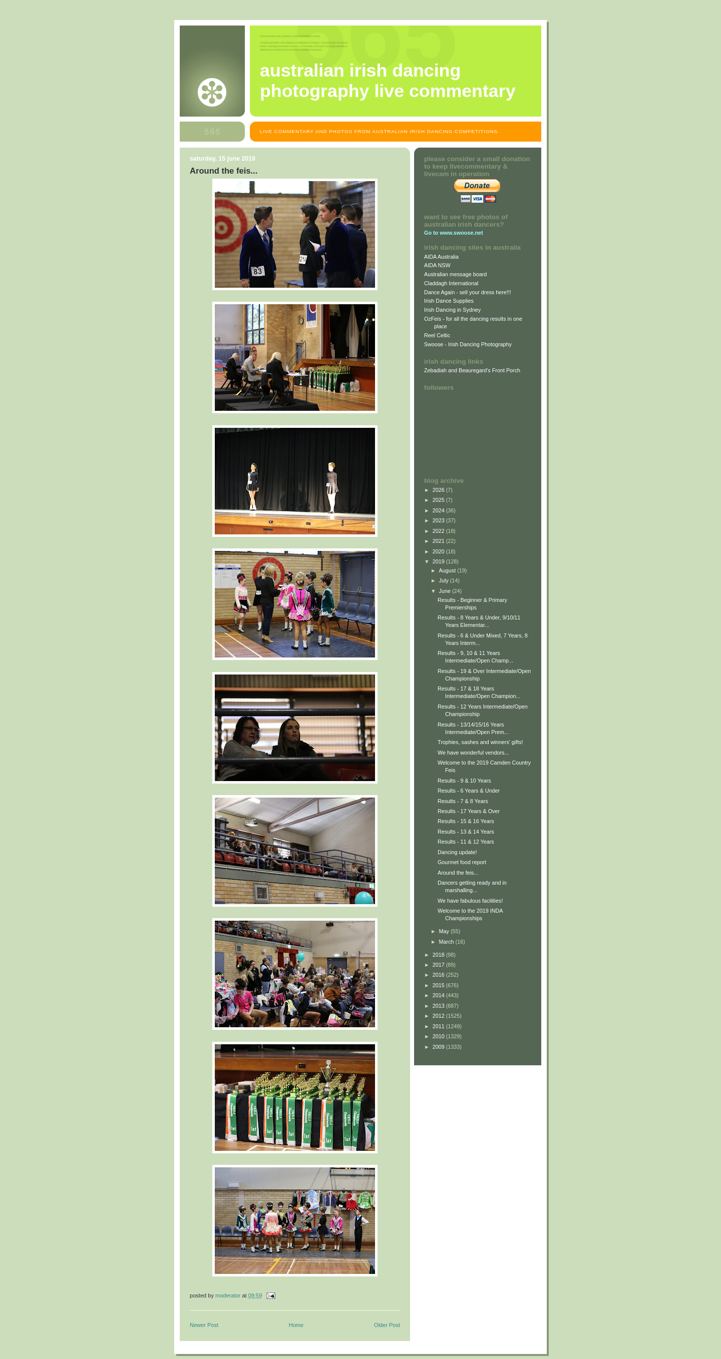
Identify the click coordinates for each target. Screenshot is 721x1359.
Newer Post (204, 1325)
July (444, 580)
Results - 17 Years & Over (469, 811)
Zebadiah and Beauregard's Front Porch (472, 370)
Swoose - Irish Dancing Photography (468, 344)
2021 (439, 541)
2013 (439, 1006)
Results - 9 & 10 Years (464, 781)
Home (296, 1325)
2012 (439, 1016)
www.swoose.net (461, 233)
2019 (439, 561)
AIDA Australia (441, 257)
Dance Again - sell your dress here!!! (467, 292)
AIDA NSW (437, 265)
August (448, 570)
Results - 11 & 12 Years (466, 842)
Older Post (387, 1325)
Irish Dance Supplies (449, 301)
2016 (439, 975)
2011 (439, 1026)
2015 (439, 985)
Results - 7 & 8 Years (463, 801)
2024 (439, 510)
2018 (439, 955)
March (447, 942)
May (445, 931)
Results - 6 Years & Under (469, 791)
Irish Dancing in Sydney (452, 310)
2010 (439, 1036)
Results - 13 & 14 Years (466, 832)
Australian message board (455, 274)
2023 (439, 520)
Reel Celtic (437, 335)
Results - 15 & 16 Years (466, 821)
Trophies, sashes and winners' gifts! (480, 742)
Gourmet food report (462, 862)
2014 (439, 995)
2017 (439, 965)
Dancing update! (457, 852)
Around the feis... (458, 873)
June (445, 591)
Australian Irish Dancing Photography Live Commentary (388, 81)
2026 (439, 490)
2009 (439, 1047)
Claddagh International (451, 283)
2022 (439, 531)
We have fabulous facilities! (470, 901)
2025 (439, 500)
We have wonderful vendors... (473, 753)
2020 (439, 551)
